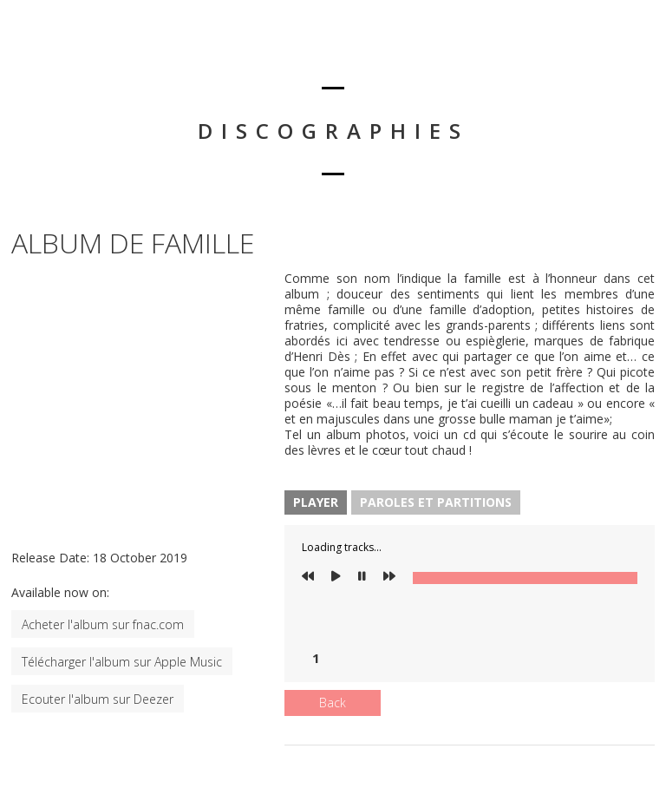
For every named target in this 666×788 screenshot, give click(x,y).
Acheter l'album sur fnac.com (103, 624)
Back (332, 702)
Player (315, 502)
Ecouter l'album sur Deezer (97, 699)
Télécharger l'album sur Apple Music (122, 661)
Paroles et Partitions (436, 502)
